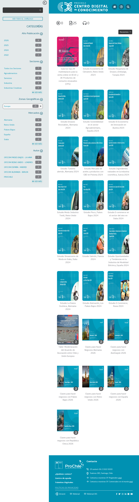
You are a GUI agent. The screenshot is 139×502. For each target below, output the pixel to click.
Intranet (60, 494)
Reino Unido (9, 125)
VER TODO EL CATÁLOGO (22, 19)
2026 (6, 40)
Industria (8, 83)
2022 (6, 55)
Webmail (75, 494)
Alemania (8, 120)
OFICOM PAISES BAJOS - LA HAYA (18, 157)
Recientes (124, 32)
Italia (6, 139)
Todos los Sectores (12, 68)
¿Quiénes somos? (63, 474)
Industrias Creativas (13, 88)
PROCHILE (8, 177)
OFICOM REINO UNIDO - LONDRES (18, 162)
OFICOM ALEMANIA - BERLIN (16, 172)
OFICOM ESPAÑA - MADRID (15, 167)
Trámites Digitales (64, 482)
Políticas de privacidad (66, 487)
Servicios (8, 78)
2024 (6, 50)
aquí (120, 478)
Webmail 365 (90, 494)
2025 (6, 45)
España (7, 134)
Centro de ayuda (63, 478)
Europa (7, 106)
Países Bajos (9, 129)
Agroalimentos (10, 73)
